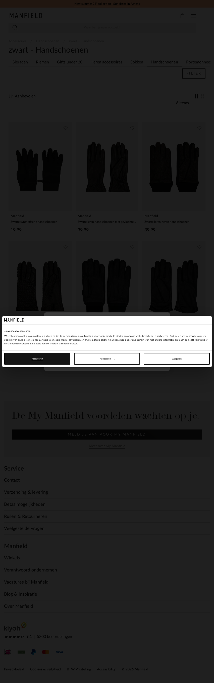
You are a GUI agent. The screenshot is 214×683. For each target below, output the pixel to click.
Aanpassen (107, 358)
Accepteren (37, 358)
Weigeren (177, 358)
